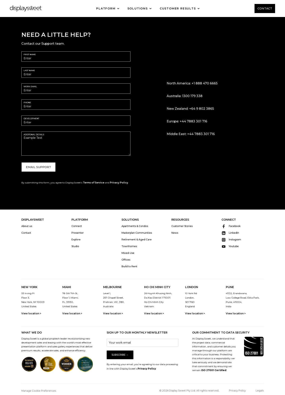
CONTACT (264, 8)
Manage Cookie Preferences (38, 390)
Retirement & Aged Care (137, 239)
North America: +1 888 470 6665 (192, 83)
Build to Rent (129, 266)
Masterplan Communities (137, 232)
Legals (260, 390)
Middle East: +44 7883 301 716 (191, 134)
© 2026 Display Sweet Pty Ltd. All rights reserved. (189, 390)
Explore (76, 239)
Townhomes (129, 246)
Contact (26, 232)
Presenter (77, 232)
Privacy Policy (119, 182)
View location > (31, 313)
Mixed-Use (128, 252)
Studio (75, 246)
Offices (126, 259)
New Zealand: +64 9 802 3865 (190, 109)
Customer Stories (182, 226)
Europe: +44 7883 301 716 (187, 121)
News (174, 232)
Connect (76, 226)
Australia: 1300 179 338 (184, 96)
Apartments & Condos (135, 226)
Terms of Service (93, 182)
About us (26, 226)
